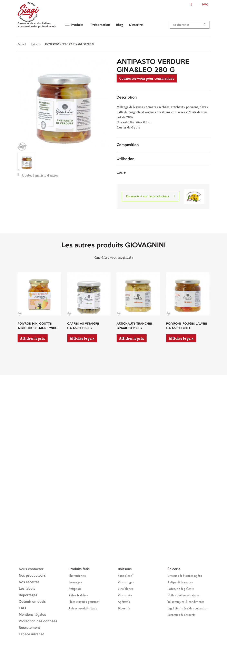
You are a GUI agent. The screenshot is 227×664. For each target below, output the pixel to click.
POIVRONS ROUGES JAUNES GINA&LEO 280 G (187, 326)
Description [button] (127, 97)
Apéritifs (124, 602)
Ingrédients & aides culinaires (187, 608)
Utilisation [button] (125, 159)
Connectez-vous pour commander (146, 78)
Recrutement (29, 627)
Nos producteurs (32, 575)
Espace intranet (31, 634)
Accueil (22, 44)
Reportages (28, 595)
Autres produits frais (82, 608)
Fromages (75, 582)
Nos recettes (29, 582)
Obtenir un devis (32, 601)
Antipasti (74, 589)
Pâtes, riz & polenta (180, 589)
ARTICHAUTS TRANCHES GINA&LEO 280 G (135, 326)
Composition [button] (128, 145)
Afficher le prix (32, 338)
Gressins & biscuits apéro (184, 576)
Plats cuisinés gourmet (84, 602)
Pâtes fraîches (78, 595)
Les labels (27, 588)
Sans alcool (125, 576)
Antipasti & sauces (180, 582)
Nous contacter (31, 569)
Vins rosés (125, 595)
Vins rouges (126, 582)
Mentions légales (32, 614)
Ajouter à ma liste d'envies (38, 175)
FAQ (22, 608)
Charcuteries (77, 576)
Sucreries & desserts (181, 615)
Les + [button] (121, 173)
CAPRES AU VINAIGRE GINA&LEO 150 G (83, 326)
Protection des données (38, 621)
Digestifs (124, 608)
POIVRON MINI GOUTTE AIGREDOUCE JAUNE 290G (37, 326)
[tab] (163, 98)
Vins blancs (125, 589)
